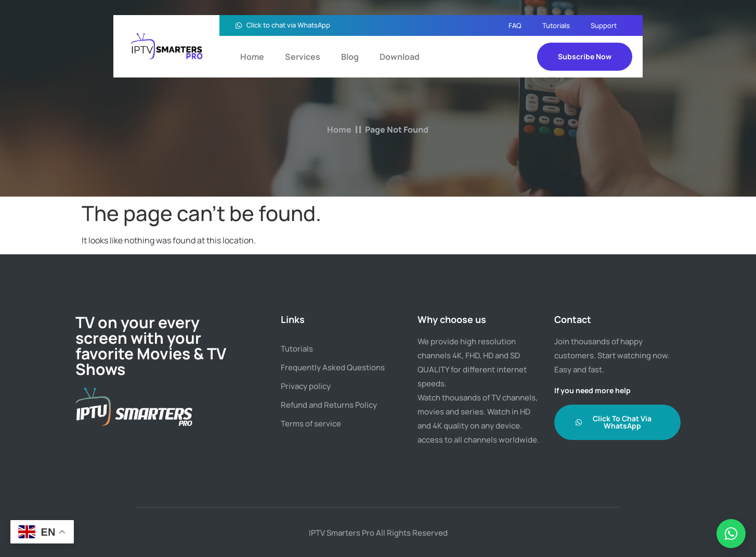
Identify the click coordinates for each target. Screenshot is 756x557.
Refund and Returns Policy (329, 404)
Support (604, 25)
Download (400, 56)
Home (252, 56)
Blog (350, 56)
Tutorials (556, 25)
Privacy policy (306, 386)
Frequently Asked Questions (333, 367)
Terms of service (311, 423)
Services (302, 56)
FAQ (515, 25)
